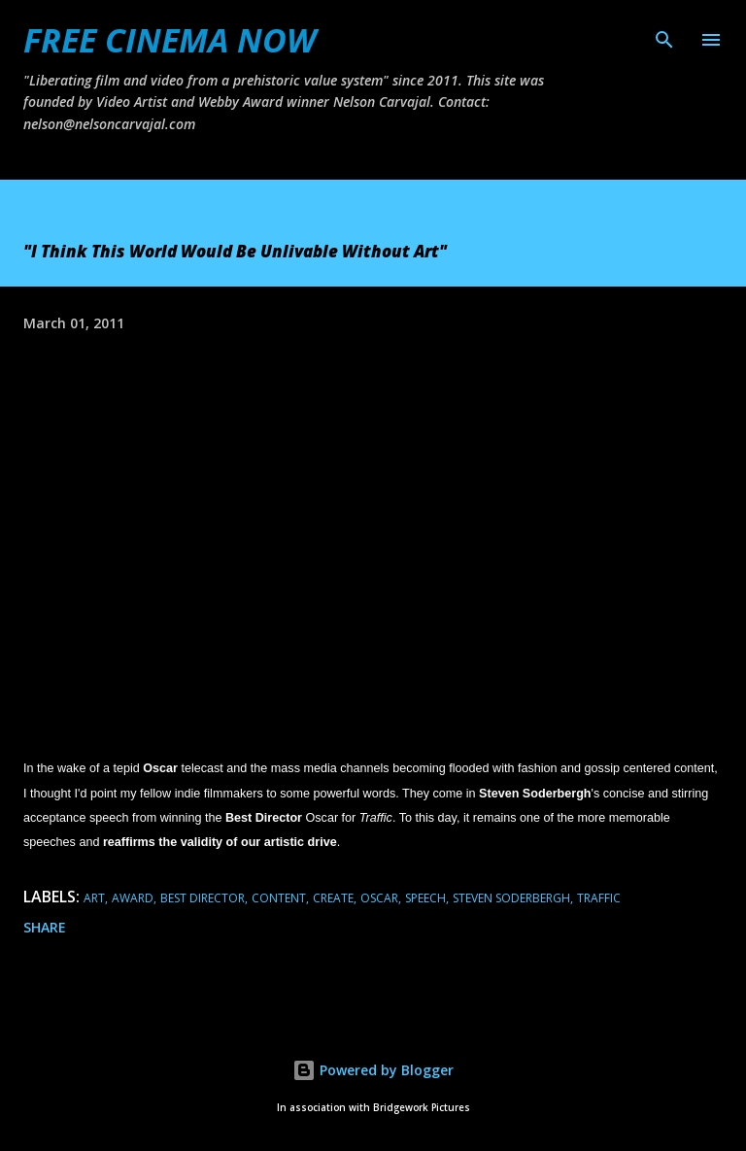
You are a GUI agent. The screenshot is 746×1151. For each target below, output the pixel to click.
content (279, 898)
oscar (379, 898)
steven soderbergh (511, 898)
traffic (599, 898)
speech (425, 898)
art (94, 898)
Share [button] (44, 927)
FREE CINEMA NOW (169, 39)
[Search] (664, 35)
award (132, 898)
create (333, 898)
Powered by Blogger (373, 1070)
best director (202, 898)
